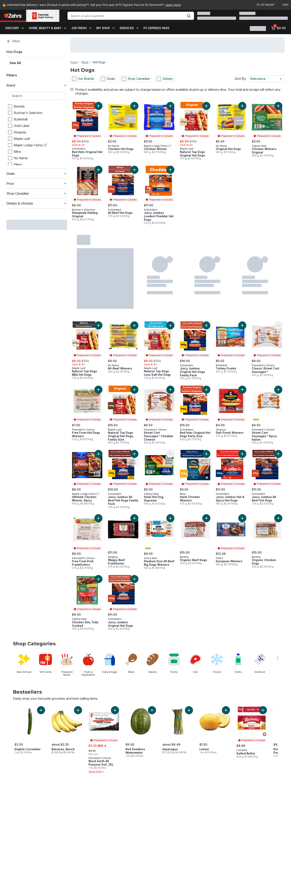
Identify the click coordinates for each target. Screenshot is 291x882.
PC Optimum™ (265, 4)
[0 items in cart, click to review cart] (278, 28)
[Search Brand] (36, 96)
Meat (13, 41)
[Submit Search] (189, 16)
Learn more (173, 5)
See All (15, 63)
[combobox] (130, 16)
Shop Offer (97, 771)
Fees (286, 4)
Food (73, 62)
